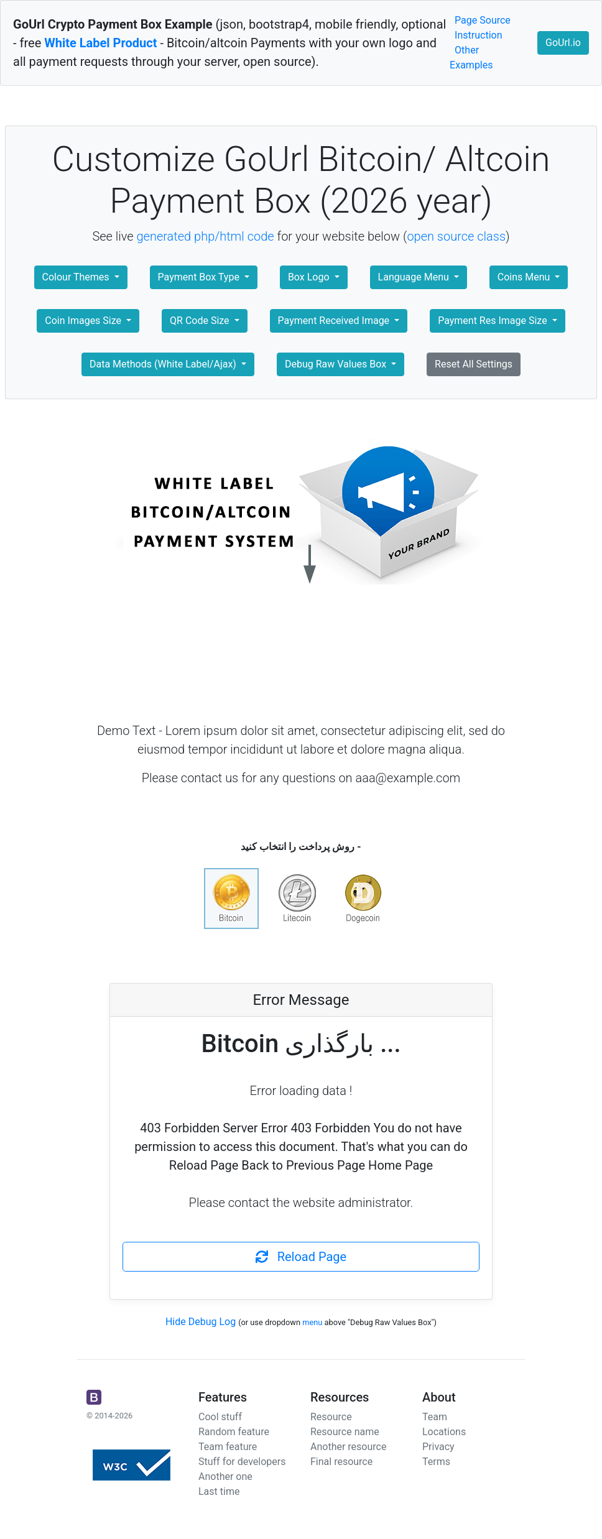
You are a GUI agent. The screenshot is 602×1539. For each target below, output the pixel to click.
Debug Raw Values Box (337, 364)
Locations (444, 1432)
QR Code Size (201, 320)
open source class (456, 236)
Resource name (344, 1432)
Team (434, 1417)
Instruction (478, 35)
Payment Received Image (335, 320)
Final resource (341, 1461)
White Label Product (100, 42)
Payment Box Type (200, 277)
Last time (218, 1491)
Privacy (438, 1447)
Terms (436, 1461)
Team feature (227, 1447)
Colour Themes (77, 277)
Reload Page (301, 1256)
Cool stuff (220, 1417)
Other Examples (471, 57)
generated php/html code (205, 236)
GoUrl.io (563, 43)
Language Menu (415, 277)
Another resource (348, 1447)
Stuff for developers (241, 1461)
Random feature (233, 1432)
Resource (331, 1417)
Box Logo (310, 277)
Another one (225, 1476)
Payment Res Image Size (493, 320)
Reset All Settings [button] (473, 364)
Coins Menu (525, 277)
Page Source (483, 20)
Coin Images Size (84, 320)
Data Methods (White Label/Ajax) (164, 364)
